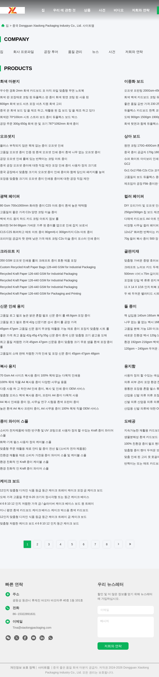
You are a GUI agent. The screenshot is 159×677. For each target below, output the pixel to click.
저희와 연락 (140, 10)
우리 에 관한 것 (64, 10)
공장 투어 (51, 52)
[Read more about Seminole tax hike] (118, 544)
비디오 (119, 10)
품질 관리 (75, 52)
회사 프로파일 (23, 52)
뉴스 (95, 52)
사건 (102, 10)
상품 (87, 10)
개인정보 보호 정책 (22, 667)
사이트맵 (44, 667)
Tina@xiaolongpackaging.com (32, 627)
